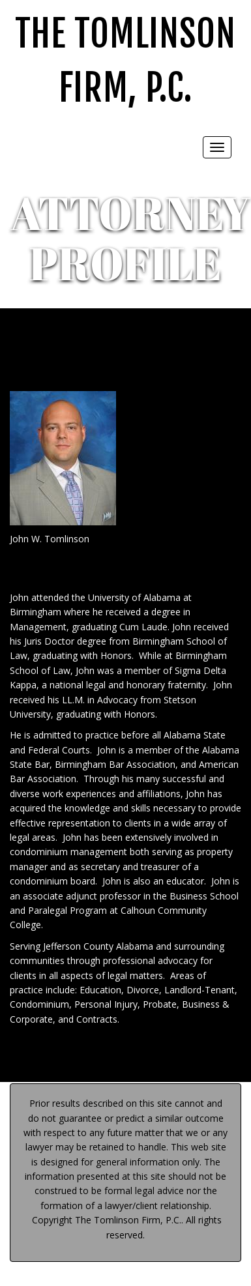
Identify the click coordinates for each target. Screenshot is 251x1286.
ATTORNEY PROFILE (130, 237)
